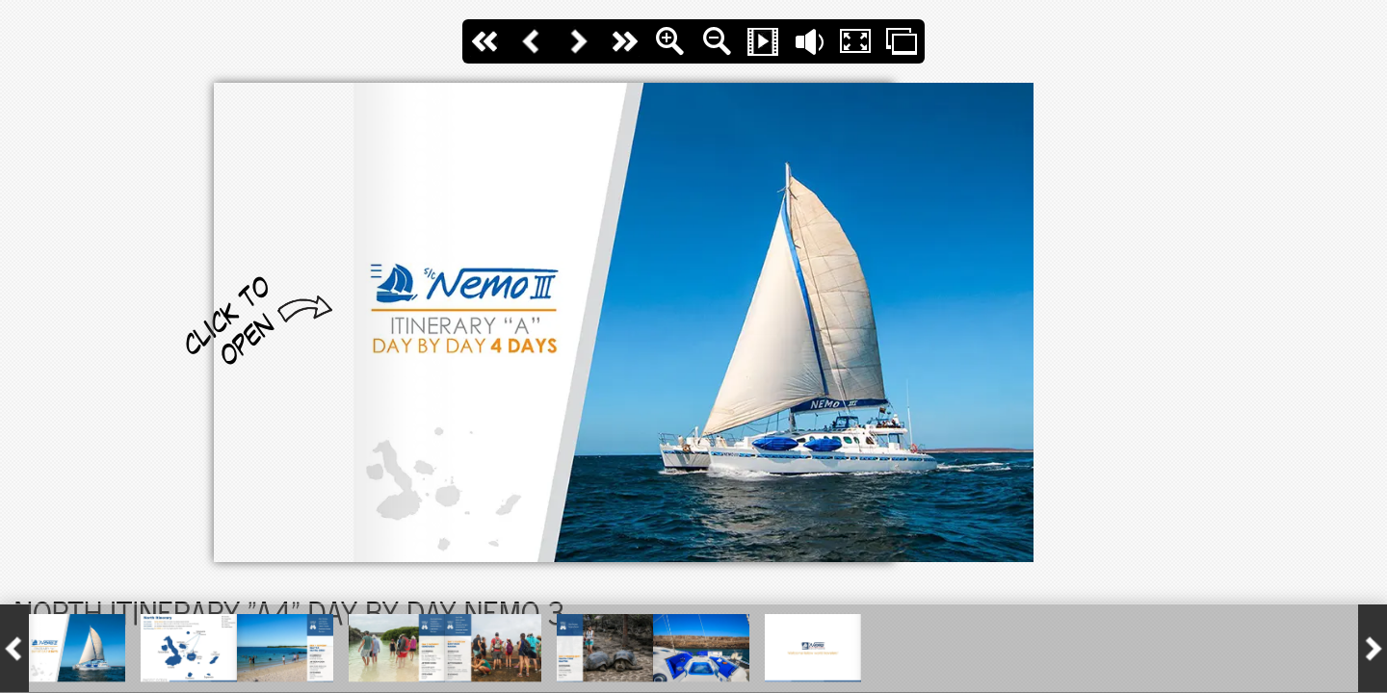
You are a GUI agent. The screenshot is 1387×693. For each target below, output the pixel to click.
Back (532, 41)
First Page (485, 41)
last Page (624, 41)
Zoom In (670, 41)
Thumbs (901, 41)
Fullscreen (855, 41)
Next (578, 41)
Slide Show (763, 41)
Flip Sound (809, 41)
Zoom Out (717, 41)
